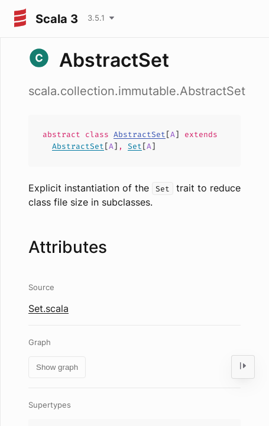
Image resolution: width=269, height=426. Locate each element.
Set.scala (48, 308)
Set (135, 146)
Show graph (57, 367)
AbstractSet (140, 134)
